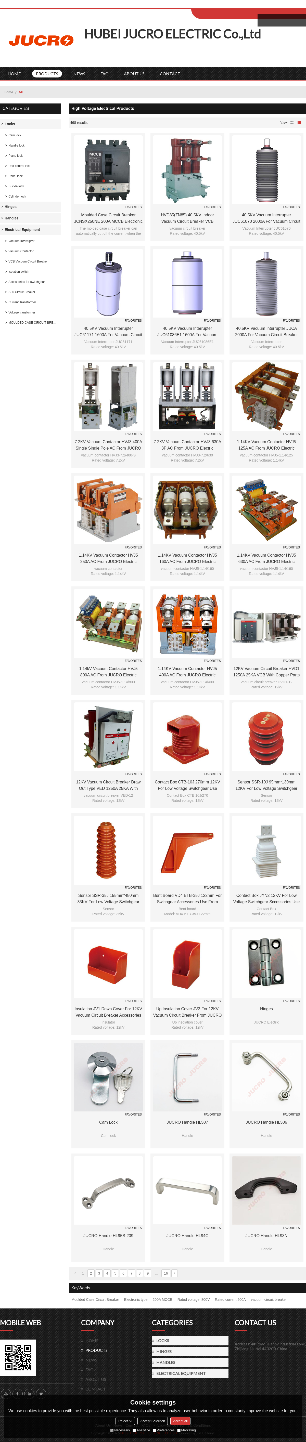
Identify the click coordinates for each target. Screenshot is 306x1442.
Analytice (141, 1430)
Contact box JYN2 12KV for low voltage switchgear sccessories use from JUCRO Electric (266, 899)
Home (8, 92)
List (292, 122)
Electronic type (136, 1299)
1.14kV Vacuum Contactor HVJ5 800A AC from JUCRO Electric (108, 671)
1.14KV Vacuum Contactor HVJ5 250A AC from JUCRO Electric (108, 558)
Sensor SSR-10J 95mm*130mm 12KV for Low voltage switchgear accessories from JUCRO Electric (266, 786)
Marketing (186, 1430)
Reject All (125, 1421)
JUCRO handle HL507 (187, 1122)
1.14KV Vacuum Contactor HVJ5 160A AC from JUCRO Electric (187, 558)
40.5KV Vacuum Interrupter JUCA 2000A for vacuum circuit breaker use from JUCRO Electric (266, 332)
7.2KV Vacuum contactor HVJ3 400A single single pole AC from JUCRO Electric (108, 445)
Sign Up (234, 5)
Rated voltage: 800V (193, 1299)
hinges (266, 1009)
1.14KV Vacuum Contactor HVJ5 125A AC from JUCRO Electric (266, 445)
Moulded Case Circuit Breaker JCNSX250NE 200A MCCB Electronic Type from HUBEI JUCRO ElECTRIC (108, 219)
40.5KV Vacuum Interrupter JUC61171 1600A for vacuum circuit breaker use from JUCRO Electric (108, 332)
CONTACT (170, 73)
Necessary (120, 1430)
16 (166, 1273)
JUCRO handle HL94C (188, 1236)
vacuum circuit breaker (269, 1299)
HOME (14, 73)
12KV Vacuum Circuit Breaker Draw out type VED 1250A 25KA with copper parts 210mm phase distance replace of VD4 (108, 786)
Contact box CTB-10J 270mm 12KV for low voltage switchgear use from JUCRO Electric (187, 786)
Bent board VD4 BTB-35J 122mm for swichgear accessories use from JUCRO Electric (187, 899)
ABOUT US (134, 73)
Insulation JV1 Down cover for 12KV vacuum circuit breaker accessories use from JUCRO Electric (108, 1012)
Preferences (164, 1430)
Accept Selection (152, 1421)
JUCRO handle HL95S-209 (108, 1236)
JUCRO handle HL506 (266, 1122)
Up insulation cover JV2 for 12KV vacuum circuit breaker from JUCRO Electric (187, 1012)
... (156, 1273)
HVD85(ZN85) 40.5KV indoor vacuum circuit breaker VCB (187, 218)
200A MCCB (162, 1299)
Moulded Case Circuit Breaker (95, 1299)
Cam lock (108, 1122)
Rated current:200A (230, 1299)
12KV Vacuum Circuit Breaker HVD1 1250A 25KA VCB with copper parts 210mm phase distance (266, 672)
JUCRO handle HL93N (267, 1236)
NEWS (79, 73)
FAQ (104, 73)
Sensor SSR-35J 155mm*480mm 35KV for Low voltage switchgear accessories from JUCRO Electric (108, 899)
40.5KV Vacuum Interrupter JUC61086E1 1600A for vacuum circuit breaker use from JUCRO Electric (187, 332)
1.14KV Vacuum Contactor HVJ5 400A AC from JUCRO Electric (187, 671)
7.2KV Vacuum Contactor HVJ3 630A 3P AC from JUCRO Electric (187, 445)
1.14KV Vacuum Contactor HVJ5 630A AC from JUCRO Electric (266, 558)
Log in (223, 5)
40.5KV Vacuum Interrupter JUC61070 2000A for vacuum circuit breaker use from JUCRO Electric (266, 219)
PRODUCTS (47, 73)
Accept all (180, 1421)
